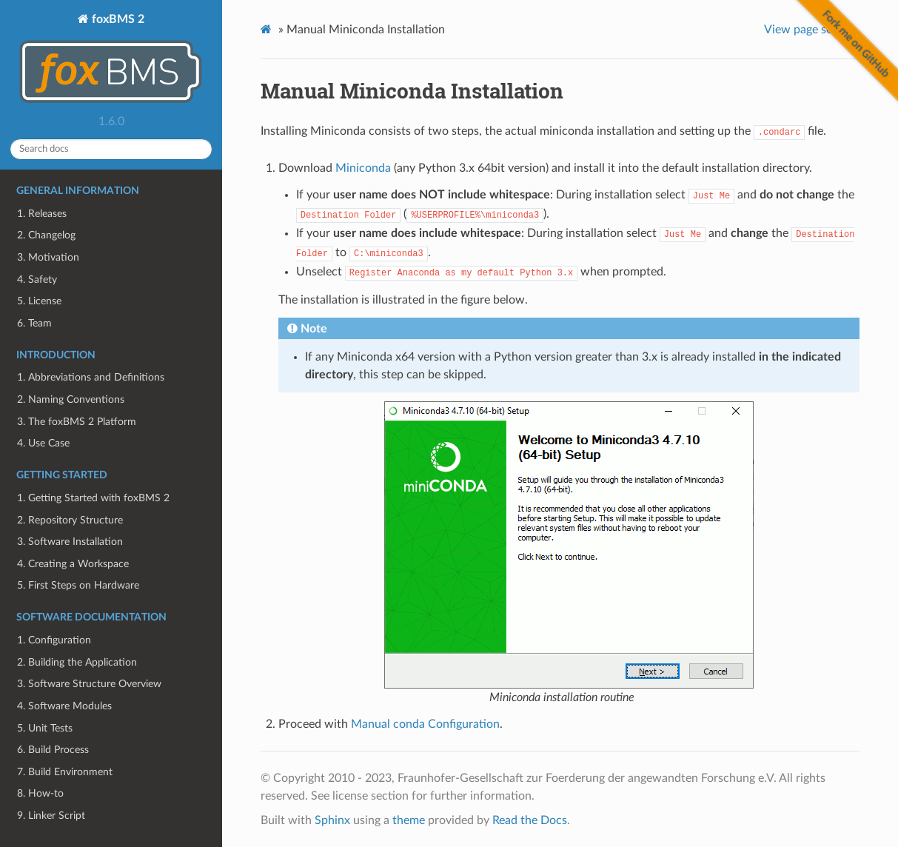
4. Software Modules (64, 706)
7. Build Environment (65, 771)
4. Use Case (43, 443)
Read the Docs (529, 820)
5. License (39, 301)
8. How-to (40, 793)
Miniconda (363, 168)
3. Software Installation (70, 541)
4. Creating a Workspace (73, 563)
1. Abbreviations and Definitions (90, 377)
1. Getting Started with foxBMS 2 (93, 497)
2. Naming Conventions (70, 399)
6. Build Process (53, 749)
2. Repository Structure (70, 520)
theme (408, 820)
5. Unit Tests (45, 728)
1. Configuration (54, 640)
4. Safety (37, 279)
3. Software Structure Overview (89, 683)
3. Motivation (48, 257)
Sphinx (332, 820)
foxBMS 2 (111, 60)
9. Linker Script (51, 815)
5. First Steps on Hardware (78, 585)
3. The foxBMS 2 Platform (76, 421)
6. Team (34, 323)
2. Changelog (46, 235)
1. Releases (42, 213)
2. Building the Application (77, 662)
